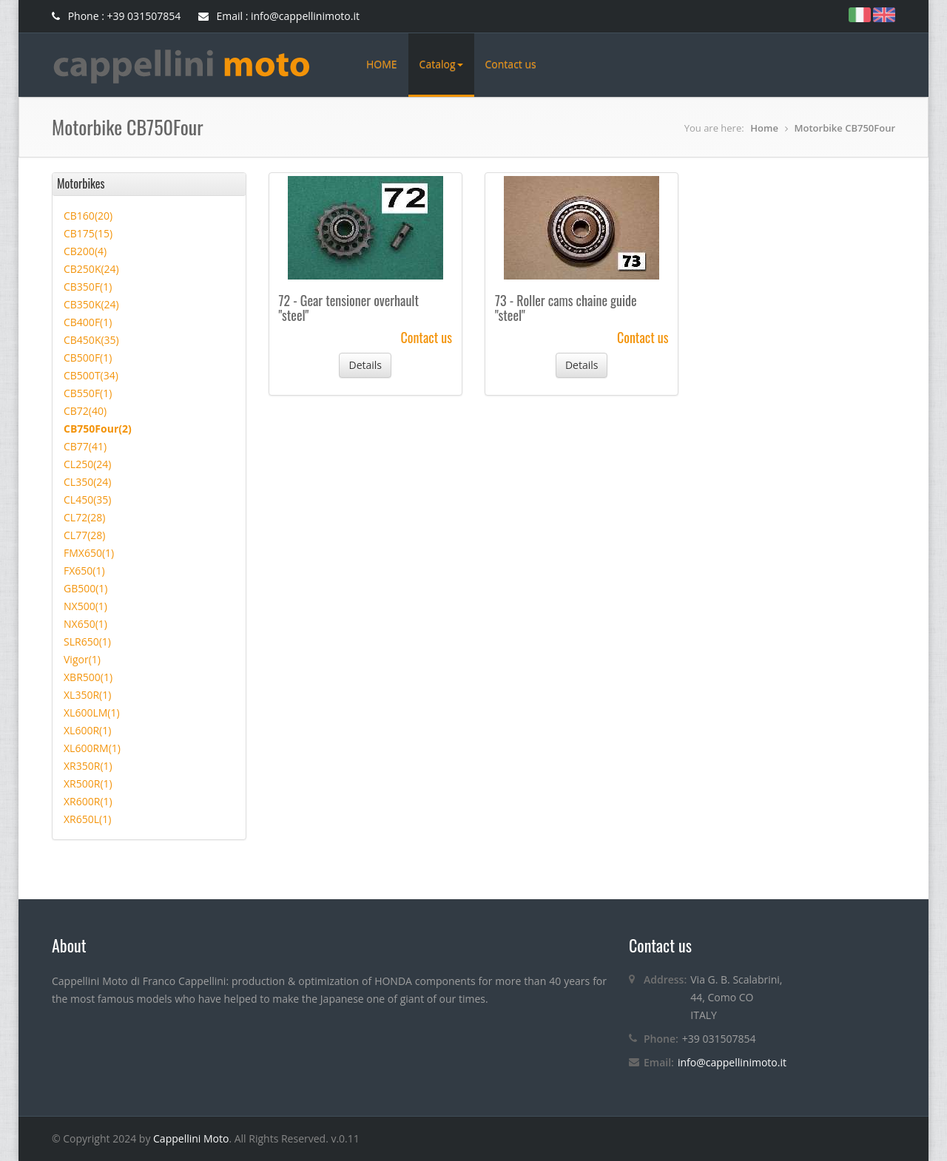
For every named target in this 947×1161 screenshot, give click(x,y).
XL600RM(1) (92, 748)
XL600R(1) (87, 730)
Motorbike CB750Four (845, 128)
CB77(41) (85, 446)
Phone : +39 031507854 (116, 16)
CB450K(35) (91, 340)
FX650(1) (84, 570)
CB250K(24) (91, 269)
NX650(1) (85, 624)
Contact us (510, 64)
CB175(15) (88, 233)
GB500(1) (86, 588)
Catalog (441, 64)
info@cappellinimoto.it (732, 1062)
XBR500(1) (88, 677)
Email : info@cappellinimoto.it (279, 16)
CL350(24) (87, 482)
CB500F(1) (88, 358)
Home (764, 128)
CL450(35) (87, 500)
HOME (381, 64)
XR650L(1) (87, 819)
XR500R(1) (88, 783)
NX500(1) (85, 606)
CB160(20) (88, 216)
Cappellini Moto (191, 1138)
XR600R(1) (88, 801)
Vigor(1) (82, 659)
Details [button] (365, 365)
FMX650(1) (89, 553)
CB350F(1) (88, 287)
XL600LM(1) (92, 712)
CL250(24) (87, 464)
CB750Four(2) (98, 429)
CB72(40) (85, 411)
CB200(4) (85, 251)
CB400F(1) (88, 322)
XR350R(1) (88, 766)
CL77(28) (84, 535)
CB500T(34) (91, 375)
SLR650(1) (87, 641)
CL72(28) (84, 517)
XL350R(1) (87, 695)
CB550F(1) (88, 393)
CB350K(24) (91, 304)
